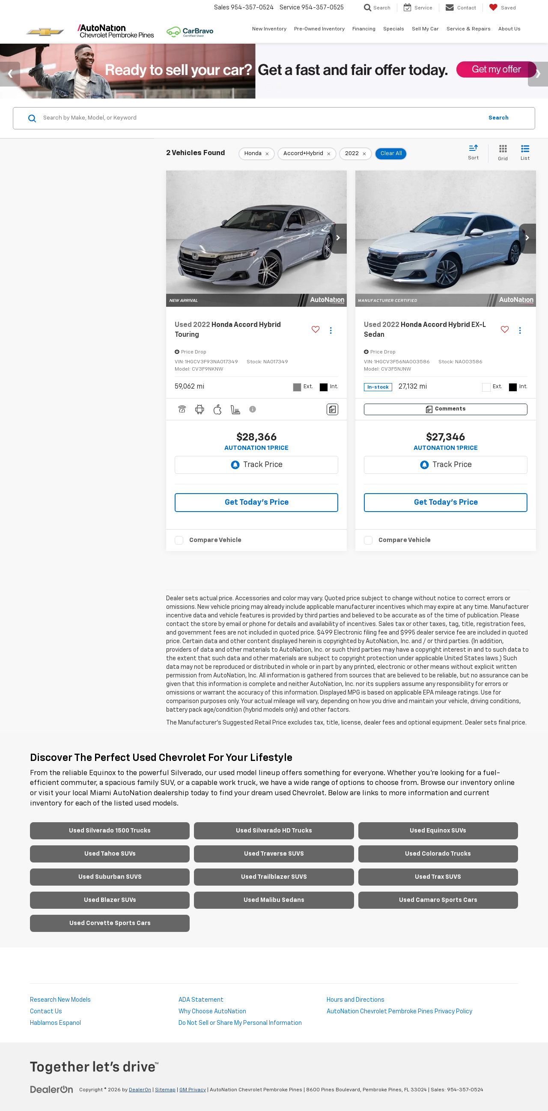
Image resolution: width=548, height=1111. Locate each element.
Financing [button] (363, 29)
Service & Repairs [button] (469, 29)
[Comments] (332, 409)
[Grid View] (501, 153)
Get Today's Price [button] (257, 502)
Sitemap (165, 1090)
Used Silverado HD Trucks (274, 831)
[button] (338, 239)
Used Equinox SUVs (438, 831)
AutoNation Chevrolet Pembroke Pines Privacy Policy (399, 1012)
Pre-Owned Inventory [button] (319, 29)
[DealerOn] (52, 1090)
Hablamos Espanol (55, 1023)
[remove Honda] (256, 153)
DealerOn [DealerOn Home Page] (140, 1090)
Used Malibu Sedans (274, 900)
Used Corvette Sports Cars (110, 923)
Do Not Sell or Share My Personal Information (240, 1023)
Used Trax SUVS (438, 877)
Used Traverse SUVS (274, 854)
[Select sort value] (476, 153)
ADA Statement (201, 1000)
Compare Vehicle (215, 540)
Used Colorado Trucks (438, 854)
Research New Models (60, 1000)
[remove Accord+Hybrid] (307, 153)
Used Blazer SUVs (110, 900)
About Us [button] (509, 29)
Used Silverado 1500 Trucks (110, 831)
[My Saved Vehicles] (502, 7)
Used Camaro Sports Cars (438, 900)
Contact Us (46, 1012)
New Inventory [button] (269, 29)
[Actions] (330, 330)
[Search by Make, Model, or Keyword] (261, 118)
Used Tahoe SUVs (110, 854)
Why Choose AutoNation (212, 1012)
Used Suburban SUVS (110, 877)
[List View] (525, 153)
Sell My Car (425, 29)
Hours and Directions (355, 1000)
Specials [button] (393, 29)
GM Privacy (192, 1090)
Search (498, 118)
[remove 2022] (355, 153)
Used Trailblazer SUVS (274, 877)
